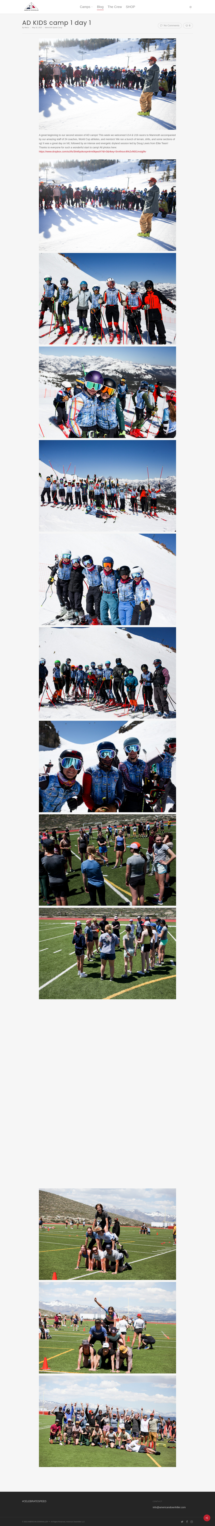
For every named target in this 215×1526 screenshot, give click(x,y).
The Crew (115, 7)
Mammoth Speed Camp (53, 28)
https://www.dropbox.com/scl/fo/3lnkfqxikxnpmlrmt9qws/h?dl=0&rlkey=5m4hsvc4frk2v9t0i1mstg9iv (92, 151)
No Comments (169, 25)
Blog (100, 7)
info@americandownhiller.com (169, 1507)
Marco (27, 28)
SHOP (130, 7)
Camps (86, 7)
